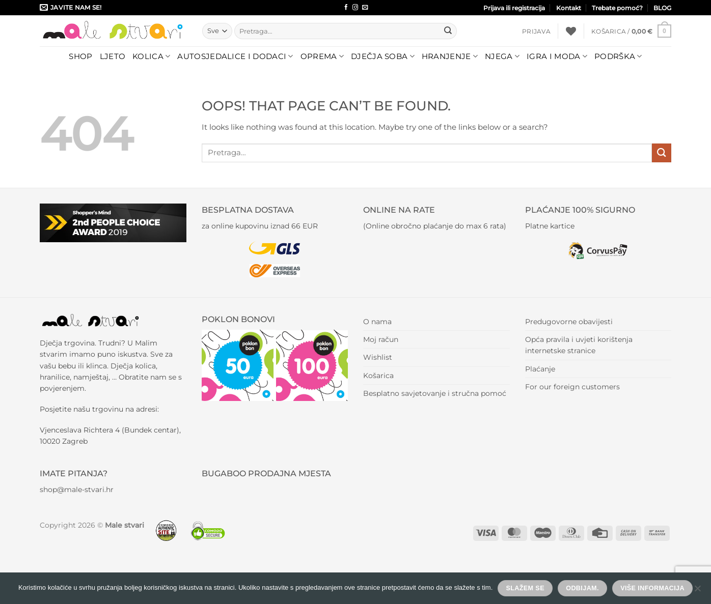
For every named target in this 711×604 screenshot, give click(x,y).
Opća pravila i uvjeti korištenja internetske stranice (579, 345)
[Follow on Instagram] (355, 8)
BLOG (662, 8)
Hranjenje (450, 56)
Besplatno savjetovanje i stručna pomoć (434, 393)
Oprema (322, 56)
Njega (502, 56)
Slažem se (525, 588)
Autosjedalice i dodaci (235, 56)
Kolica (151, 56)
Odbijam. (582, 588)
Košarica (378, 375)
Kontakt (568, 8)
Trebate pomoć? (617, 8)
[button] (536, 31)
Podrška (618, 56)
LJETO (113, 56)
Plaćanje (540, 368)
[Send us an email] (365, 8)
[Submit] (448, 31)
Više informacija (652, 588)
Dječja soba (383, 56)
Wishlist (377, 357)
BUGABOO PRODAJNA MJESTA (266, 473)
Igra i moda (557, 56)
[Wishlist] (571, 31)
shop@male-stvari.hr (77, 489)
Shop (80, 56)
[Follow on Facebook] (346, 8)
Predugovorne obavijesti (569, 321)
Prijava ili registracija (514, 8)
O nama (377, 321)
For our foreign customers (572, 386)
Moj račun (380, 339)
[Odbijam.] (697, 591)
